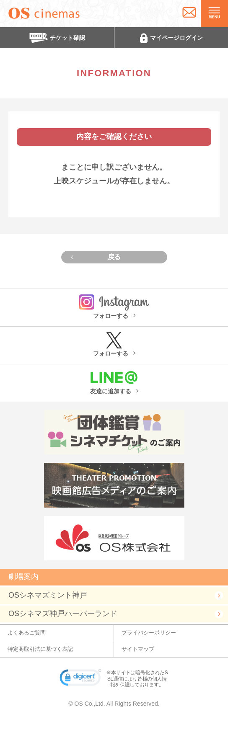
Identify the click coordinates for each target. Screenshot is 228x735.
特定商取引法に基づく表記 (40, 649)
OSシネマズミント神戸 (47, 595)
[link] (80, 679)
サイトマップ (138, 649)
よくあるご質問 (27, 632)
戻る (114, 256)
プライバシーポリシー (149, 632)
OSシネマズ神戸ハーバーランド (62, 613)
